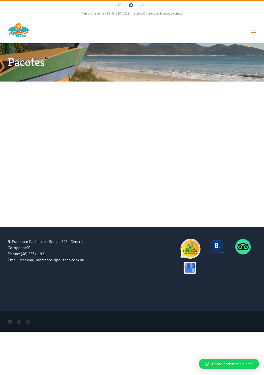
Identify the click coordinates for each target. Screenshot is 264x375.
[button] (229, 364)
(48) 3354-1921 (33, 253)
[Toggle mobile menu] (253, 32)
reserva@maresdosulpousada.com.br (157, 13)
